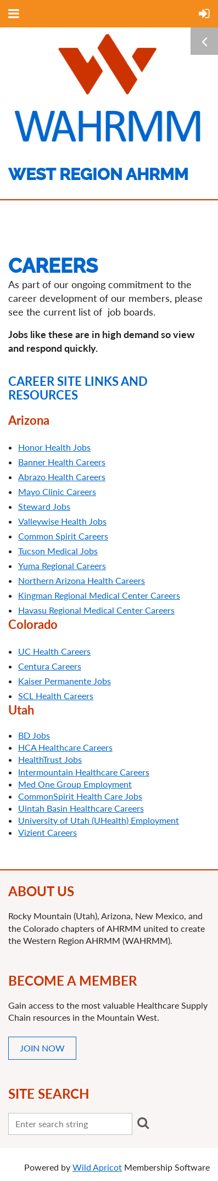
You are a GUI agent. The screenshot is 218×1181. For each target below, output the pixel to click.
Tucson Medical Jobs (58, 550)
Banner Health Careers (61, 462)
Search (143, 1123)
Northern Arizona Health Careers (81, 580)
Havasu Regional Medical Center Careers (96, 610)
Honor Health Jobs (54, 447)
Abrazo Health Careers (61, 476)
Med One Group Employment (75, 784)
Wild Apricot (97, 1167)
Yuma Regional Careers (62, 565)
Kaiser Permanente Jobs (64, 681)
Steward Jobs (44, 506)
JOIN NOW (42, 1048)
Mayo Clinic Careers (57, 491)
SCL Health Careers (55, 695)
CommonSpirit (80, 796)
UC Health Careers (54, 651)
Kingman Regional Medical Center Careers (99, 595)
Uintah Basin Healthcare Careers (81, 808)
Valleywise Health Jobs (62, 521)
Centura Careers (49, 666)
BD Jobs (34, 735)
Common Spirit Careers (63, 536)
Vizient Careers (47, 832)
